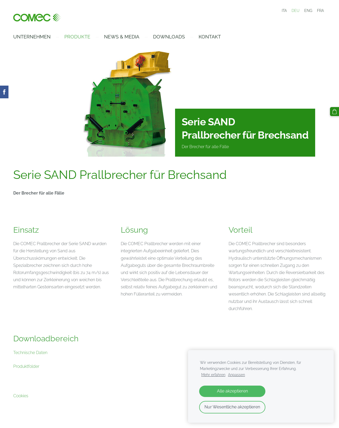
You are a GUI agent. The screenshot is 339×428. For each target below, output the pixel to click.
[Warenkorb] (334, 111)
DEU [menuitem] (296, 10)
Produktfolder (26, 366)
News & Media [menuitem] (121, 36)
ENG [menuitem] (308, 10)
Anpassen (236, 374)
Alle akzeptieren (232, 391)
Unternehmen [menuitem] (32, 36)
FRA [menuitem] (320, 10)
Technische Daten (30, 352)
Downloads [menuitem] (169, 36)
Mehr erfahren (213, 374)
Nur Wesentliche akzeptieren (232, 406)
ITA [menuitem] (284, 10)
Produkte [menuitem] (77, 36)
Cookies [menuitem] (20, 395)
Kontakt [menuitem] (210, 36)
